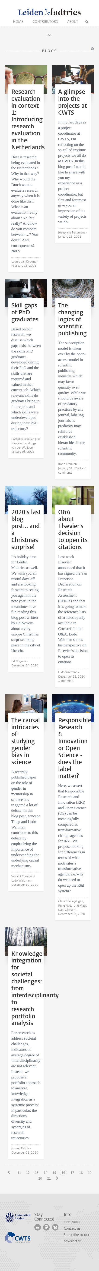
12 (28, 1173)
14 (45, 1173)
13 (36, 1173)
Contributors (45, 21)
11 (19, 1173)
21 (49, 1178)
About (72, 21)
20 (40, 1178)
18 (81, 1173)
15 (54, 1173)
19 (90, 1173)
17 (72, 1173)
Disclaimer (72, 1222)
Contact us (72, 1228)
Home (18, 21)
